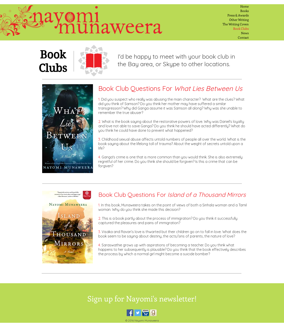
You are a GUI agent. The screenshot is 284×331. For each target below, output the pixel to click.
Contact (243, 37)
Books (244, 11)
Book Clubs (241, 28)
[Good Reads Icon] (153, 312)
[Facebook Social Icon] (130, 312)
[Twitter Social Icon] (137, 312)
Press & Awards (238, 15)
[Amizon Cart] (145, 312)
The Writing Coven (236, 24)
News (245, 33)
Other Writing (239, 20)
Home (244, 6)
